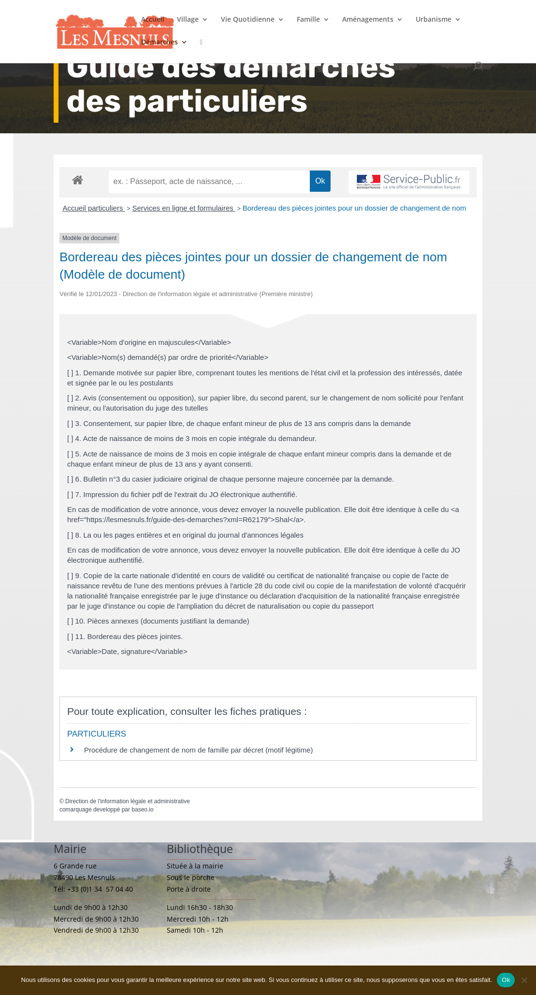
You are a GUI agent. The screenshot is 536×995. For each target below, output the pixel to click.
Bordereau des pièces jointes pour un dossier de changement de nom (354, 208)
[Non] (524, 980)
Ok (506, 979)
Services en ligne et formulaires (183, 208)
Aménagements (367, 20)
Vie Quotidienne (248, 20)
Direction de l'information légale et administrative (127, 801)
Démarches (159, 42)
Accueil (152, 20)
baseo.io (142, 809)
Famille (308, 20)
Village (188, 20)
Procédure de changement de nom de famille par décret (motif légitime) (198, 750)
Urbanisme (433, 20)
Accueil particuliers (93, 208)
